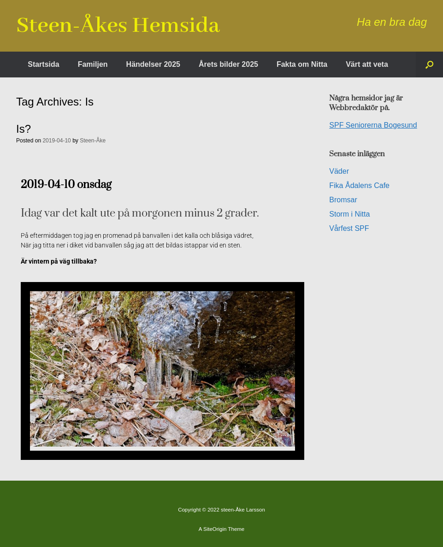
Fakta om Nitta (302, 64)
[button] (429, 64)
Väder (339, 171)
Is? (23, 129)
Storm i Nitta (349, 214)
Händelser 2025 (153, 64)
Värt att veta (367, 64)
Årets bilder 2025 (228, 64)
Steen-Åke (93, 140)
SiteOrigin (215, 529)
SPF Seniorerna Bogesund (373, 125)
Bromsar (343, 200)
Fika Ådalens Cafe (359, 185)
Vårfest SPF (349, 228)
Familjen (93, 64)
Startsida (43, 64)
